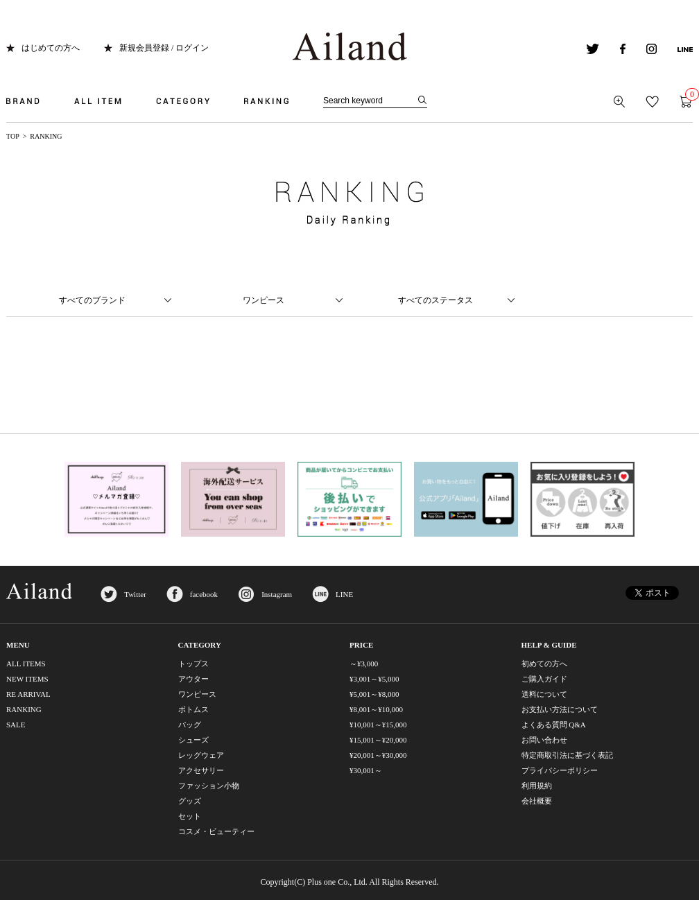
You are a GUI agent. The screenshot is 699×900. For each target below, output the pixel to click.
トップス (193, 663)
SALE (16, 724)
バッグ (189, 724)
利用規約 (536, 785)
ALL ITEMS (26, 663)
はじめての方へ (50, 48)
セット (189, 816)
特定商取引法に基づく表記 (567, 755)
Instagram (276, 594)
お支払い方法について (559, 709)
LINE (344, 594)
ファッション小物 (208, 785)
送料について (544, 694)
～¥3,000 (364, 663)
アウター (193, 679)
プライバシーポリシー (559, 770)
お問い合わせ (544, 740)
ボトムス (193, 709)
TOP (12, 136)
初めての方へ (544, 663)
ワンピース (197, 694)
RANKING (24, 709)
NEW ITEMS (27, 679)
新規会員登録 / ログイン (164, 48)
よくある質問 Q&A (553, 724)
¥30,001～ (366, 770)
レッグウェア (201, 755)
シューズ (193, 740)
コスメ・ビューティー (216, 831)
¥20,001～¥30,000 (378, 755)
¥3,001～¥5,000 (374, 679)
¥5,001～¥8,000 (374, 694)
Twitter (135, 594)
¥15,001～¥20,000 (378, 740)
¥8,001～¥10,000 (376, 709)
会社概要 (536, 801)
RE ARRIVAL (28, 694)
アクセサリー (201, 770)
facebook (204, 594)
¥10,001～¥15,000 (378, 724)
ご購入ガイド (544, 679)
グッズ (189, 801)
